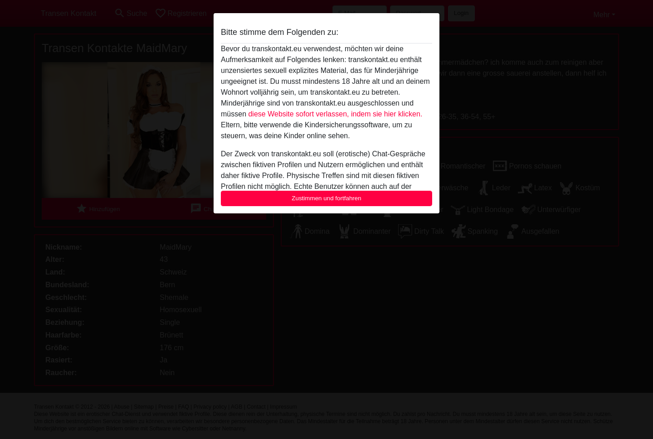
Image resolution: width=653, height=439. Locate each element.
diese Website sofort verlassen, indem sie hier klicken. (335, 114)
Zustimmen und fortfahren (326, 198)
